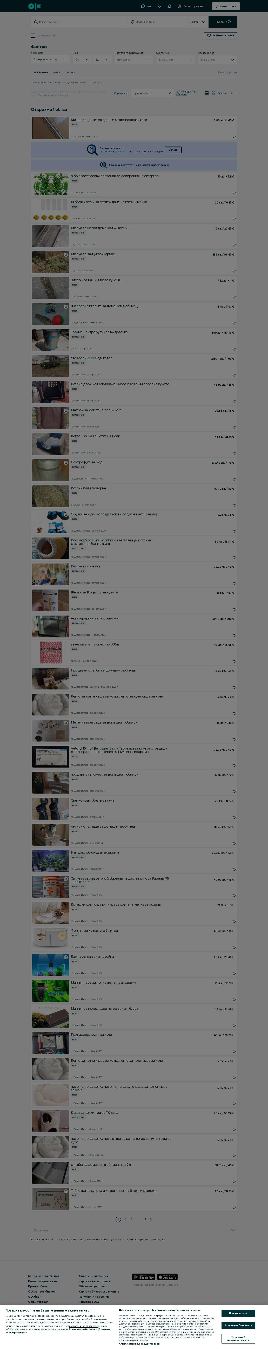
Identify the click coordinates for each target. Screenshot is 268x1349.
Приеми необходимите (238, 1325)
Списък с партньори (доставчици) (139, 1343)
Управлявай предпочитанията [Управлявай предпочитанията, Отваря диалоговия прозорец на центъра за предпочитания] (238, 1338)
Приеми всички (238, 1313)
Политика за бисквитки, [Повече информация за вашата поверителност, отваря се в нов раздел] (83, 1329)
